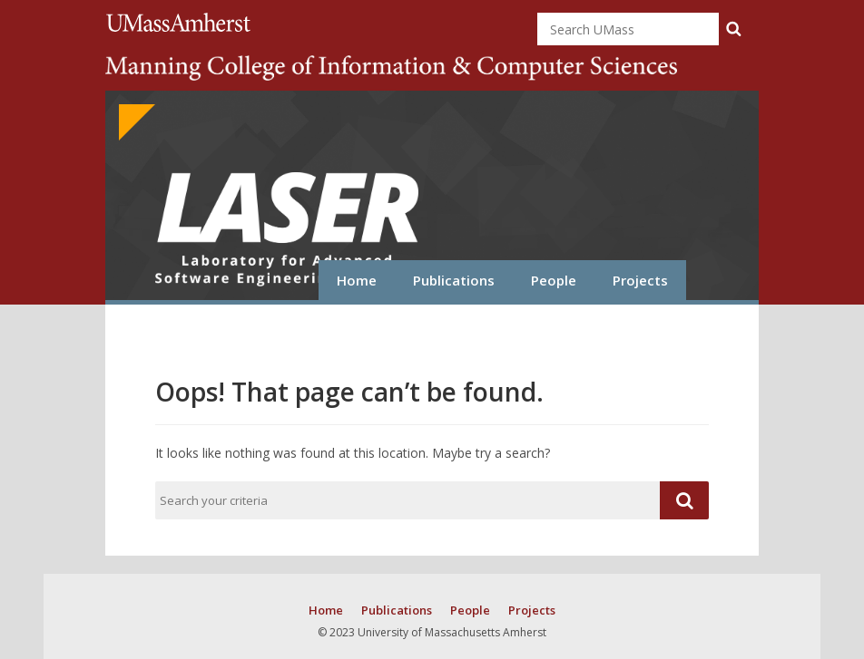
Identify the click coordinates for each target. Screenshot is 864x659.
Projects (640, 280)
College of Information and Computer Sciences (391, 68)
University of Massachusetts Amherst (181, 22)
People (553, 280)
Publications (454, 280)
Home (357, 280)
